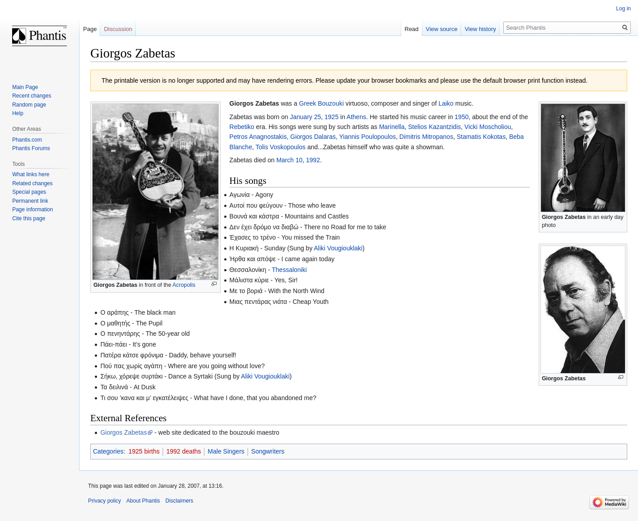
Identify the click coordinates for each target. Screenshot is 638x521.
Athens (356, 116)
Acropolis (184, 285)
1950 (462, 116)
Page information (32, 209)
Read (412, 29)
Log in (623, 8)
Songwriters (267, 451)
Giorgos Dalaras (313, 136)
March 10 (289, 160)
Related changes (32, 183)
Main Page (25, 87)
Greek (307, 103)
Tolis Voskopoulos (281, 147)
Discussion (118, 29)
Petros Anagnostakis (258, 136)
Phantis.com (27, 140)
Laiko (446, 103)
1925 (331, 116)
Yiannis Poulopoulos (367, 136)
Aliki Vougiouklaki (338, 248)
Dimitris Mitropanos (426, 136)
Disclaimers (179, 501)
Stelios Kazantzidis (434, 126)
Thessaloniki (289, 269)
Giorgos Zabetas (115, 285)
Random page (29, 105)
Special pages (29, 192)
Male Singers (226, 451)
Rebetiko (242, 126)
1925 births (144, 451)
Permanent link (30, 201)
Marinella (392, 126)
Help (17, 113)
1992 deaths (183, 451)
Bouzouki (331, 103)
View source (442, 29)
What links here (30, 174)
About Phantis (143, 501)
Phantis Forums (31, 148)
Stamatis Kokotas (480, 136)
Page (90, 29)
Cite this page (28, 218)
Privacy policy (104, 501)
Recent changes (31, 96)
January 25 (305, 116)
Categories (108, 451)
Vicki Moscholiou (488, 126)
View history (480, 29)
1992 (313, 160)
